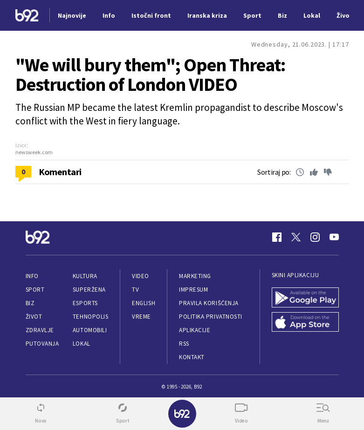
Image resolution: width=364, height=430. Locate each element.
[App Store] (305, 322)
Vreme (141, 317)
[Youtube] (334, 237)
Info (32, 276)
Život (34, 317)
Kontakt (192, 357)
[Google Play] (305, 297)
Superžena (89, 289)
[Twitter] (296, 237)
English (143, 303)
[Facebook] (277, 237)
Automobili (90, 330)
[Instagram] (315, 237)
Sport (35, 289)
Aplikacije (194, 330)
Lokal (81, 344)
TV (135, 289)
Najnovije (72, 15)
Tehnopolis (90, 317)
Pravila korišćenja (209, 303)
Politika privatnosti (210, 317)
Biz (30, 303)
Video (140, 276)
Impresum (193, 289)
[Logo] (27, 15)
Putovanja (42, 344)
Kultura (85, 276)
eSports (85, 303)
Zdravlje (40, 330)
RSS (184, 344)
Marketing (195, 276)
